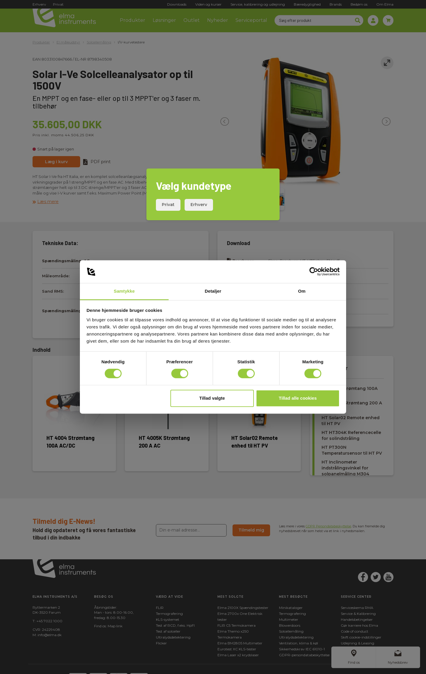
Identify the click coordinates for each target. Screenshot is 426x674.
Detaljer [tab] (213, 291)
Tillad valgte (212, 398)
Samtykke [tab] (124, 291)
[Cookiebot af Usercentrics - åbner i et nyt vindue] (314, 271)
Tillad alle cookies (298, 398)
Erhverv (199, 204)
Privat (168, 204)
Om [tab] (301, 291)
